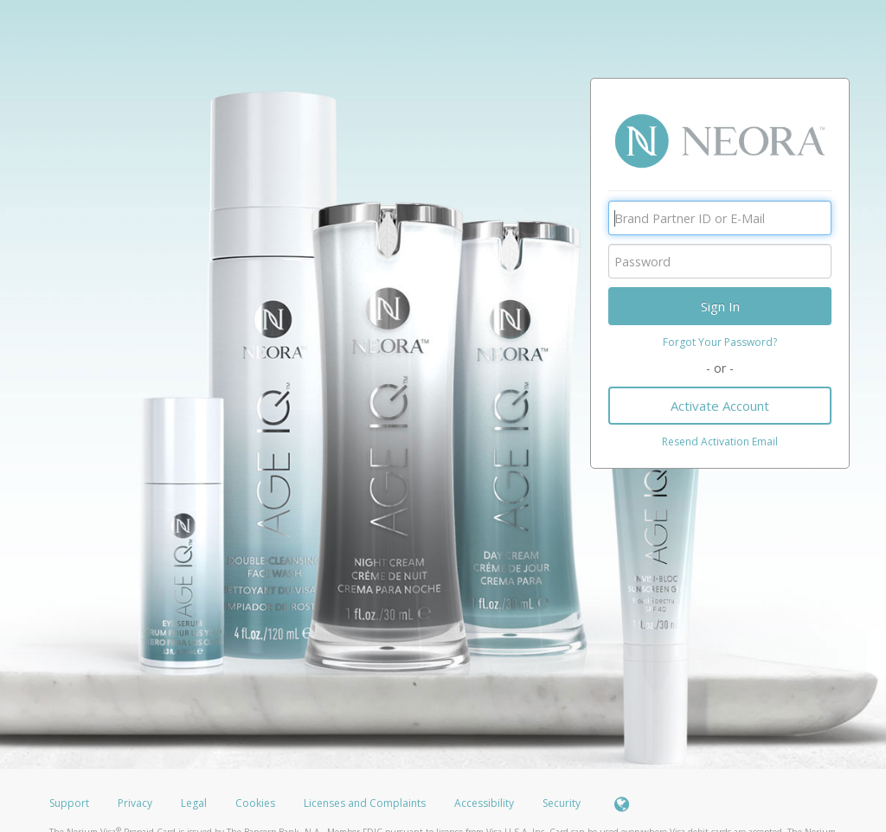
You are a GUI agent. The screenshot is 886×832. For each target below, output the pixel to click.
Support (69, 803)
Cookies (255, 803)
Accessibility (484, 803)
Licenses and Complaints (366, 803)
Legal (194, 803)
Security (562, 803)
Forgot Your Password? (720, 342)
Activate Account (720, 405)
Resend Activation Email (720, 441)
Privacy (135, 803)
